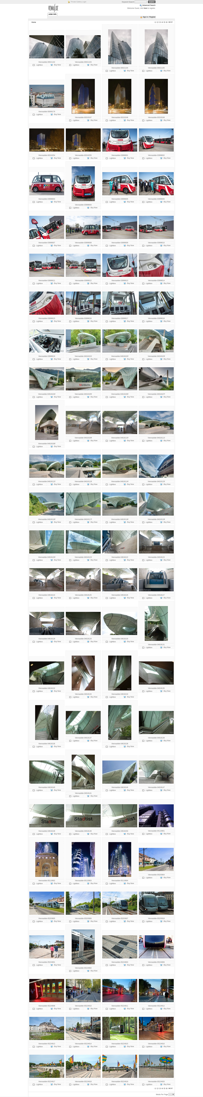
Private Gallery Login (78, 2)
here (145, 8)
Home (34, 22)
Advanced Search (148, 5)
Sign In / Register (149, 17)
